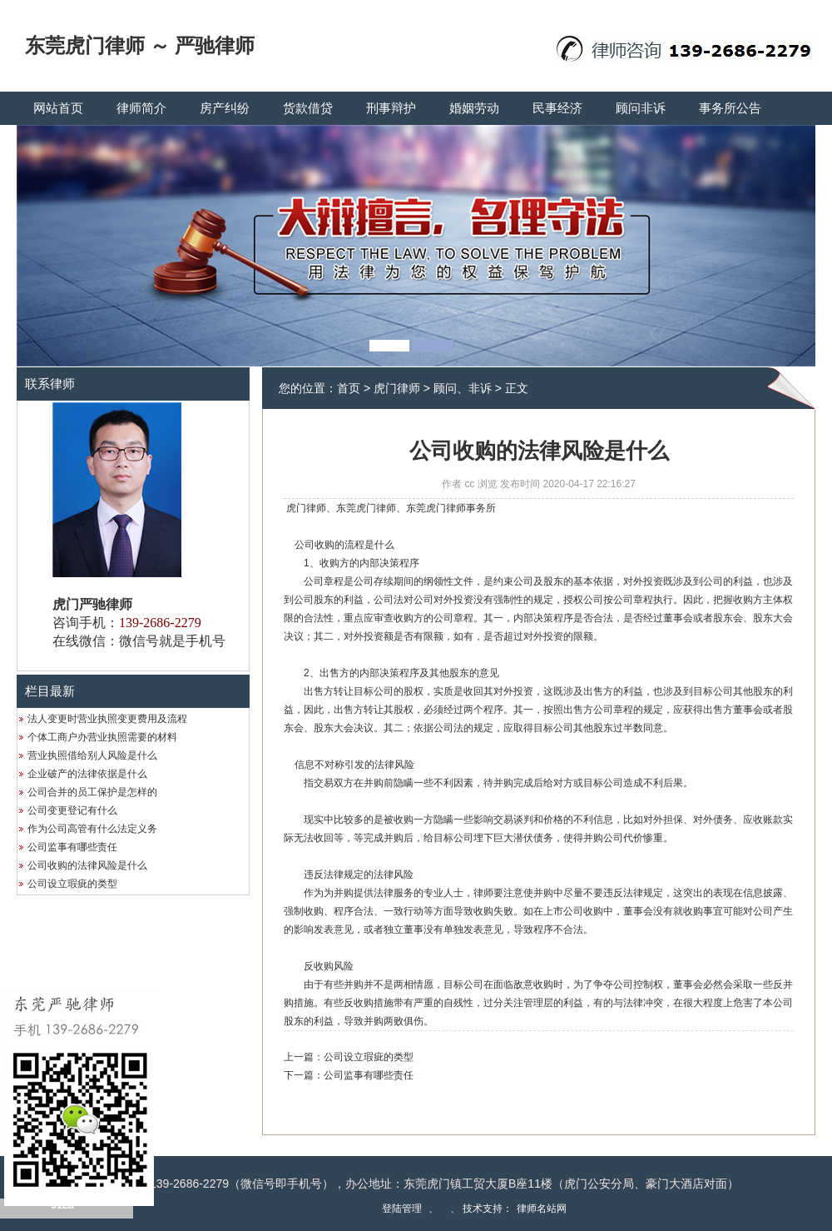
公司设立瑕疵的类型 (72, 884)
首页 (348, 388)
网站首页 (58, 108)
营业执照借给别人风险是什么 (92, 755)
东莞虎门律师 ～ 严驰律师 (140, 46)
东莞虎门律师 (366, 508)
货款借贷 (308, 108)
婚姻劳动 (474, 108)
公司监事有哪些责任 (72, 847)
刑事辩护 (391, 108)
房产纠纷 (225, 108)
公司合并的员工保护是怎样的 (92, 792)
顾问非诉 (641, 108)
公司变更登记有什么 (72, 810)
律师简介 (141, 108)
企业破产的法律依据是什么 (87, 774)
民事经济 (557, 108)
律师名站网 (542, 1208)
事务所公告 (730, 108)
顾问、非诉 (462, 388)
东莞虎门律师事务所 (451, 508)
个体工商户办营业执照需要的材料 (102, 737)
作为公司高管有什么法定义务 (92, 829)
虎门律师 (397, 388)
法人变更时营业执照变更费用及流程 (107, 719)
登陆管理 (402, 1208)
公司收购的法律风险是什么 (87, 865)
